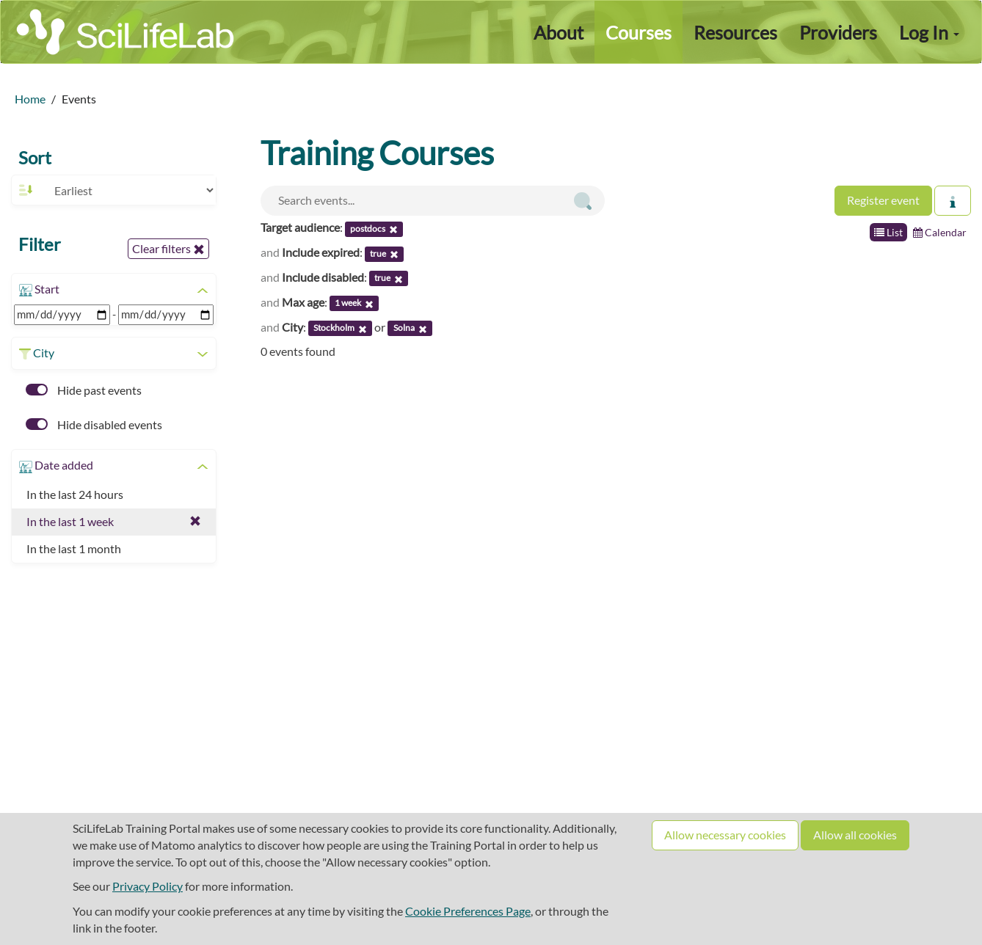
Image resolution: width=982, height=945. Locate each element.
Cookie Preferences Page (468, 911)
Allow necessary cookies (725, 835)
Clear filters (168, 248)
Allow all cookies (855, 835)
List (888, 232)
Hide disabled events (94, 424)
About (558, 32)
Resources (735, 32)
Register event (883, 200)
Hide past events (84, 390)
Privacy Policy (147, 886)
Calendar (940, 232)
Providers (838, 32)
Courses (638, 32)
